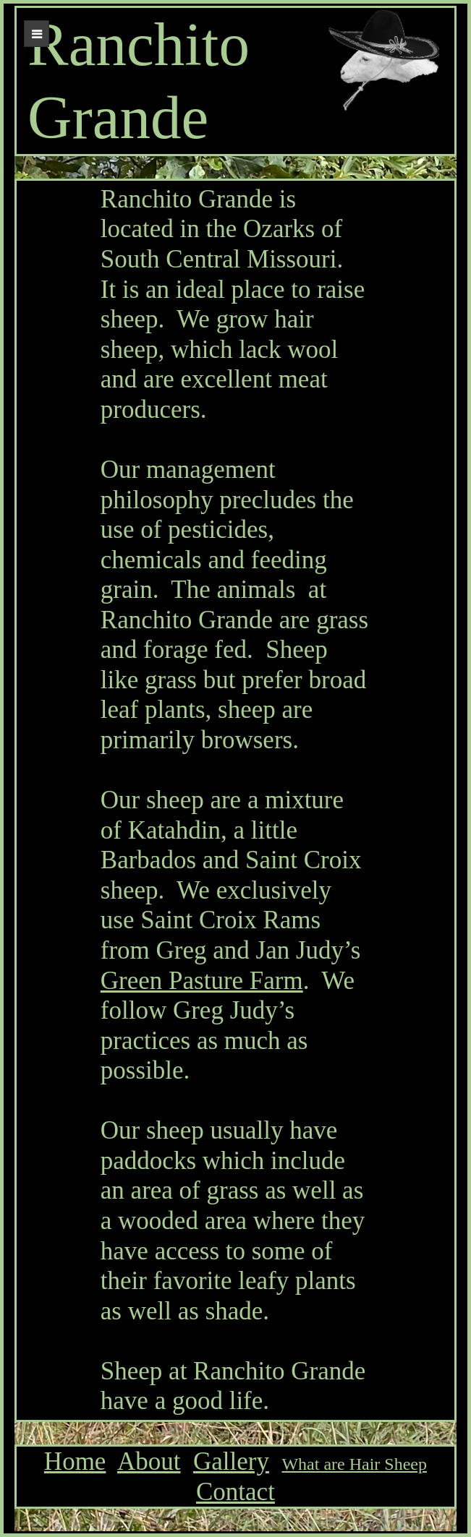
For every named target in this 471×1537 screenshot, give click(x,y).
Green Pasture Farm (202, 981)
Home (75, 1461)
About (149, 1461)
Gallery (231, 1461)
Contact (235, 1492)
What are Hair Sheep (354, 1464)
